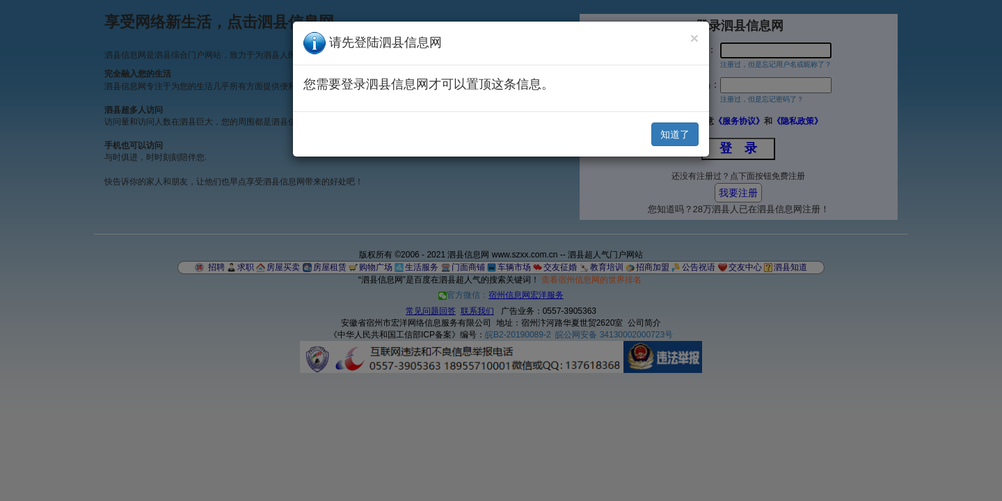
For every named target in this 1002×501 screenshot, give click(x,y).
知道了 (675, 134)
